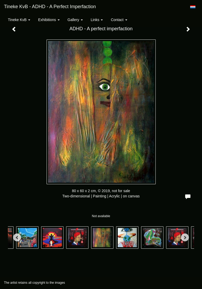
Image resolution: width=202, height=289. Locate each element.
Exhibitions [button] (49, 20)
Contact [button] (119, 20)
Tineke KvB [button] (19, 20)
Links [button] (97, 20)
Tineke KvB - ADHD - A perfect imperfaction (50, 6)
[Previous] (17, 237)
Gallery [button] (75, 20)
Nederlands (193, 6)
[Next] (185, 237)
